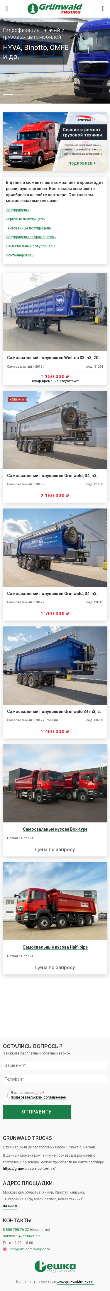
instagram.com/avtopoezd (26, 1249)
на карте (10, 1206)
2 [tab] (18, 94)
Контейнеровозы (20, 255)
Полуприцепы (17, 210)
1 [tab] (8, 94)
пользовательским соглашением (39, 1097)
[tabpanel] (55, 61)
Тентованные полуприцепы (29, 228)
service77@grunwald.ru (22, 1236)
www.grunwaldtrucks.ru (75, 1282)
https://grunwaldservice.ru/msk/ (29, 1169)
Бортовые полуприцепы (25, 219)
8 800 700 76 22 (16, 1230)
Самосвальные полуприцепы (30, 246)
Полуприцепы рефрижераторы (31, 237)
